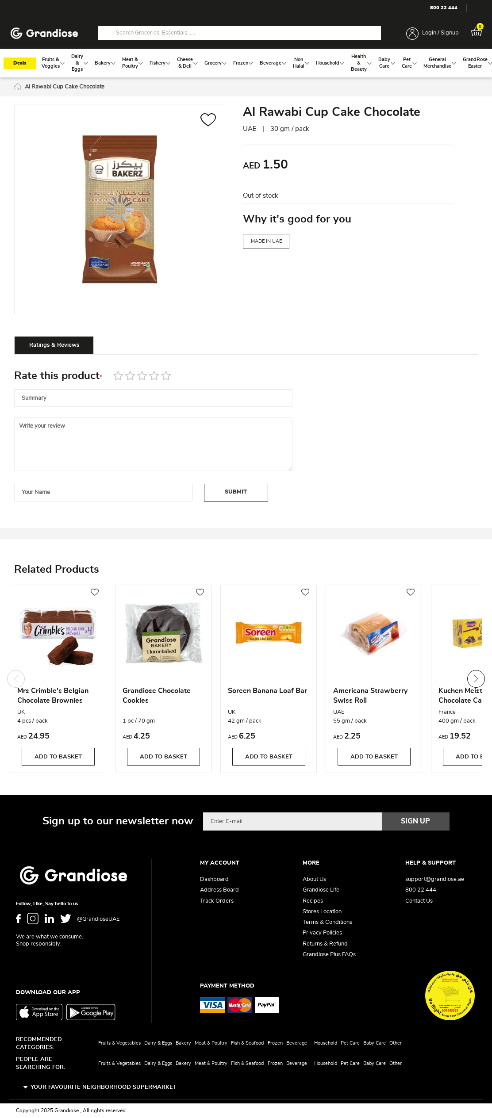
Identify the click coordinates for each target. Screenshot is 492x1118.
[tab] (54, 345)
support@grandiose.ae (434, 879)
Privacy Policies (322, 933)
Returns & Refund (325, 944)
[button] (208, 121)
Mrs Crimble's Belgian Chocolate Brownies (52, 695)
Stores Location (322, 912)
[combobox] (239, 33)
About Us (314, 879)
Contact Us (419, 901)
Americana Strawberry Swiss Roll (370, 695)
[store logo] (44, 33)
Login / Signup (440, 33)
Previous (16, 679)
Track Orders (217, 901)
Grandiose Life (321, 890)
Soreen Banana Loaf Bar (267, 690)
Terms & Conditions (327, 922)
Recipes (313, 901)
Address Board (219, 890)
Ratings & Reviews (54, 345)
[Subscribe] (416, 821)
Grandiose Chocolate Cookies (157, 695)
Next (476, 679)
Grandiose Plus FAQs (329, 954)
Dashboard (214, 879)
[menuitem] (50, 63)
